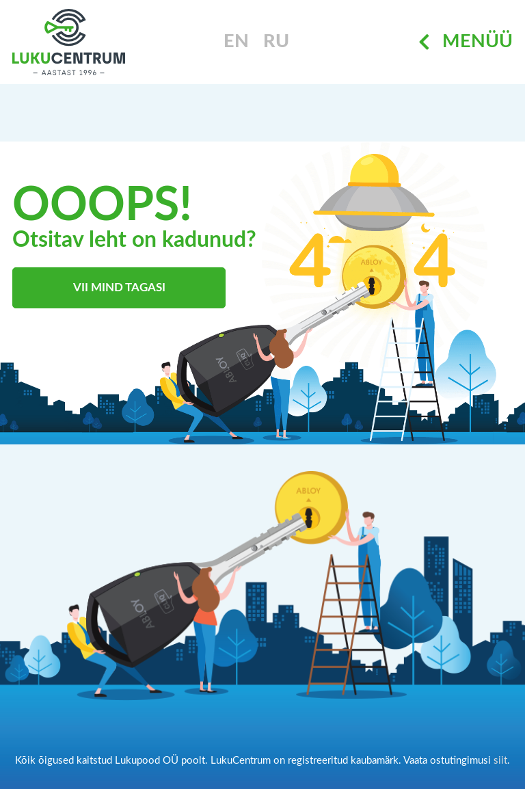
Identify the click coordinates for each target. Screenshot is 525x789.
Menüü (465, 42)
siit (500, 760)
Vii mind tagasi (119, 287)
